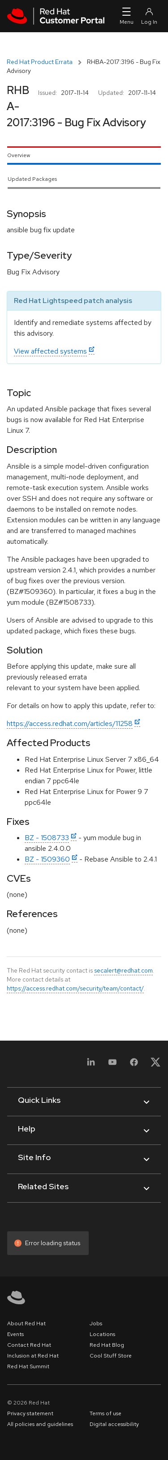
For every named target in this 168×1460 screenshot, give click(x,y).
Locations (102, 1334)
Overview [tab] (18, 155)
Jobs (96, 1323)
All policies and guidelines (40, 1424)
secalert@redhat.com (123, 970)
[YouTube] (112, 1065)
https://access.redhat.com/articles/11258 (70, 723)
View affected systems (50, 351)
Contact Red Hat (29, 1345)
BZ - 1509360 (47, 859)
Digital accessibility (114, 1424)
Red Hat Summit (28, 1366)
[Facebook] (134, 1065)
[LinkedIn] (91, 1065)
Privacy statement (30, 1413)
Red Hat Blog (107, 1345)
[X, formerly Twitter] (155, 1065)
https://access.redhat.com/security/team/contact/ (75, 988)
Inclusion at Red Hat (33, 1355)
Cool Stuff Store (111, 1355)
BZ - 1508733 (47, 837)
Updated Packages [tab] (32, 179)
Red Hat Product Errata (40, 62)
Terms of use (105, 1413)
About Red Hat (26, 1323)
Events (15, 1334)
